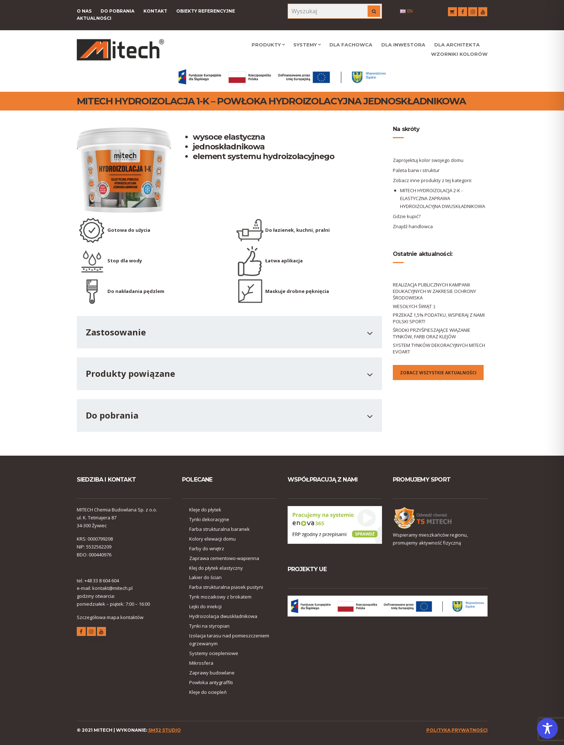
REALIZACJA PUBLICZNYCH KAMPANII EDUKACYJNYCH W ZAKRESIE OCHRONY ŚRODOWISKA (434, 291)
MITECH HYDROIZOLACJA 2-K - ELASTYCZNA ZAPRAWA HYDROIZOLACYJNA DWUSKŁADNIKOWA (442, 198)
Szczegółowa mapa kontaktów (110, 617)
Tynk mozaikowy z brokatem (220, 596)
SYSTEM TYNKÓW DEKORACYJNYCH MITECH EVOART (439, 348)
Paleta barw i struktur (416, 170)
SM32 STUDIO (164, 730)
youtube (482, 12)
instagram (472, 12)
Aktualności (94, 18)
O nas (84, 11)
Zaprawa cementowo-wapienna (224, 558)
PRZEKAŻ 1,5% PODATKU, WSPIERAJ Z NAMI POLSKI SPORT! (439, 318)
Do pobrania (117, 11)
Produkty (266, 45)
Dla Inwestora (403, 45)
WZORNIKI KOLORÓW (459, 54)
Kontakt (155, 11)
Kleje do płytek (205, 509)
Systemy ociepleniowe (213, 653)
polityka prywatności (457, 730)
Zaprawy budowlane (212, 672)
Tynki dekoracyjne (209, 519)
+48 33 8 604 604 (101, 580)
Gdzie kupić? (407, 216)
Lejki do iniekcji (205, 606)
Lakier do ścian (205, 577)
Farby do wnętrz (206, 548)
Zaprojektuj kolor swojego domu (428, 160)
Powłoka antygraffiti (211, 682)
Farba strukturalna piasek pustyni (226, 587)
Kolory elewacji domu (212, 539)
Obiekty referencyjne (205, 11)
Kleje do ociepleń (208, 692)
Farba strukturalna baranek (219, 529)
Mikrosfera (201, 663)
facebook (462, 12)
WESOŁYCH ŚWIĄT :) (414, 306)
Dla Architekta (457, 45)
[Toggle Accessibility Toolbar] (547, 728)
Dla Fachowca (350, 45)
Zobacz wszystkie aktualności (438, 373)
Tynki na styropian (209, 626)
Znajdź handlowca (413, 226)
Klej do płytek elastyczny (216, 568)
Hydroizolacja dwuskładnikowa (223, 616)
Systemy (305, 45)
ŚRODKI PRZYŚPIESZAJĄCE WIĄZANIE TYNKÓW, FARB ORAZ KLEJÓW (431, 333)
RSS (452, 12)
